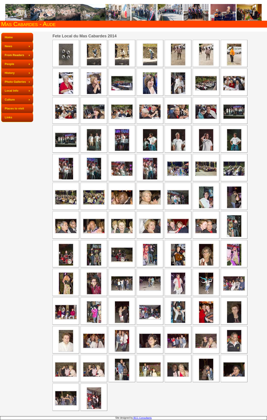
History (10, 73)
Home (9, 37)
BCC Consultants (142, 417)
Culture (10, 99)
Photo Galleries (15, 81)
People (9, 64)
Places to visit (14, 108)
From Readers (14, 55)
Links (8, 117)
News (8, 46)
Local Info (11, 90)
